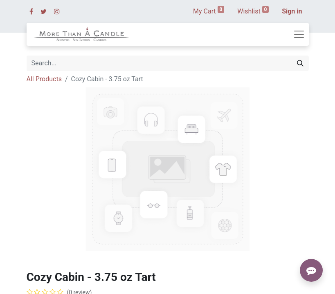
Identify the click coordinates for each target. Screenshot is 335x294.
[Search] (300, 63)
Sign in (292, 11)
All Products (44, 79)
